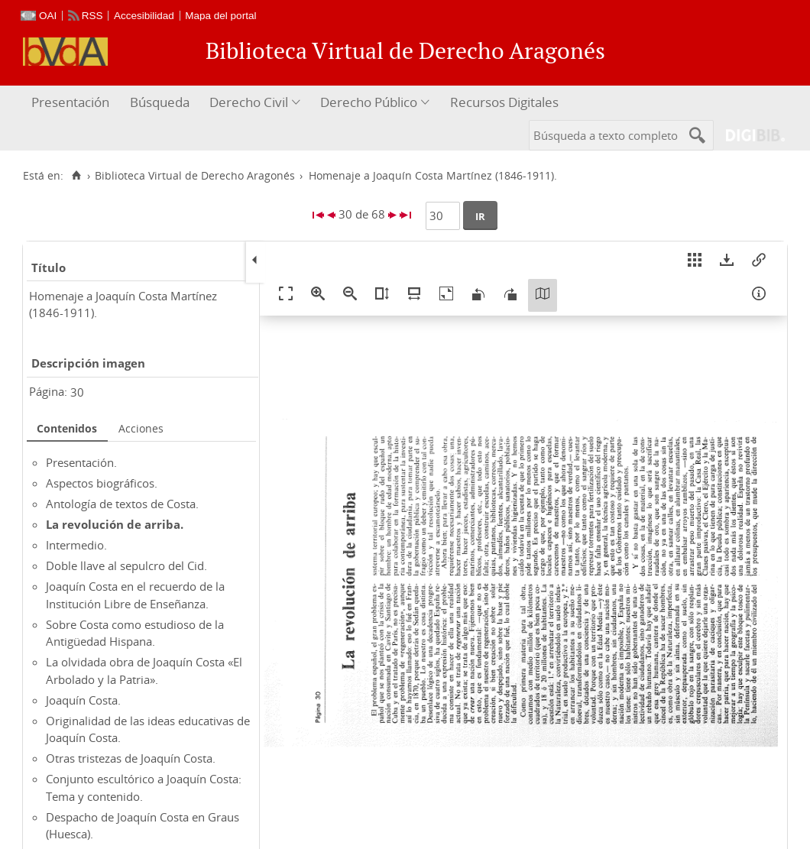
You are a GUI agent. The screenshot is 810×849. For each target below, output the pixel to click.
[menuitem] (72, 103)
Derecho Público (368, 102)
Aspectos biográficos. (101, 483)
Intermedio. (76, 544)
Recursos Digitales (504, 102)
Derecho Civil (248, 102)
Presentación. (81, 462)
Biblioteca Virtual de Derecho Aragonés (195, 176)
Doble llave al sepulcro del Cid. (126, 565)
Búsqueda (160, 102)
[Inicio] (76, 175)
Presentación (70, 102)
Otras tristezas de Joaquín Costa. (130, 758)
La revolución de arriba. (114, 524)
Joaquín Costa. (83, 700)
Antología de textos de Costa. (122, 503)
